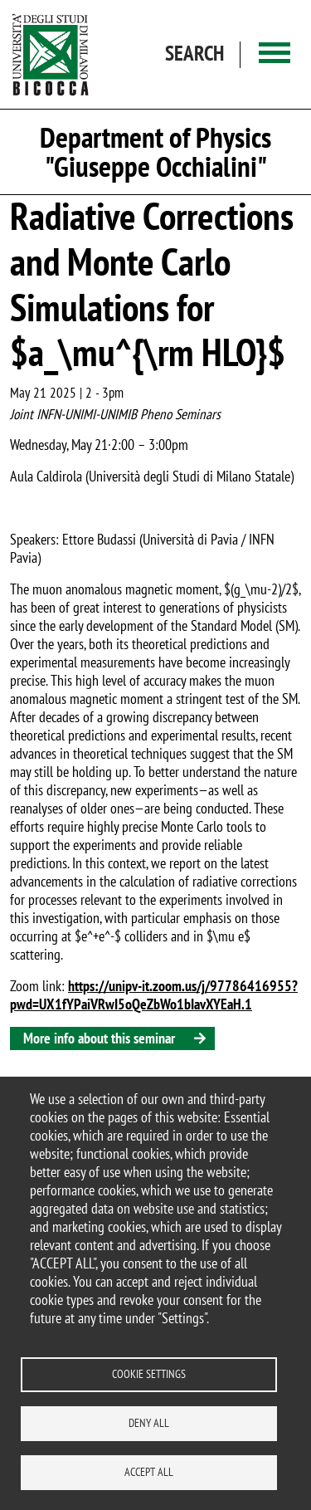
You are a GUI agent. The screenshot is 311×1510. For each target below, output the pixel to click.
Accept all (148, 1471)
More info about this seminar (99, 1038)
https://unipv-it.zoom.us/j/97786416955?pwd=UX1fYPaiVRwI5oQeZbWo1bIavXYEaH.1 (154, 995)
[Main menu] (274, 54)
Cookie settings (149, 1373)
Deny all (149, 1422)
